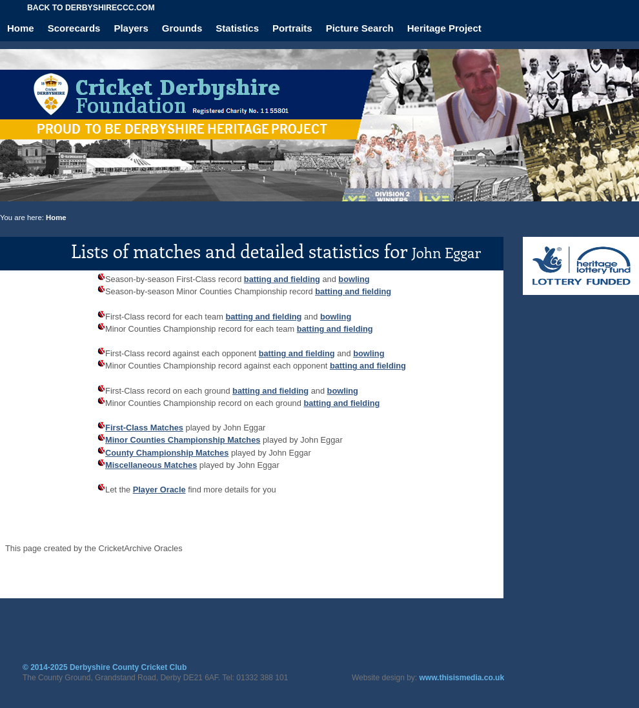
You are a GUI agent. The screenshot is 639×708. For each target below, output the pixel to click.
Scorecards (74, 28)
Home (20, 28)
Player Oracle (159, 489)
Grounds (182, 28)
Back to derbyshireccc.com (91, 7)
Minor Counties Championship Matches (182, 440)
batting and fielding (282, 279)
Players (131, 28)
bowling (353, 279)
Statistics (237, 28)
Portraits (292, 28)
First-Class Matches (144, 427)
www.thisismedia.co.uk (462, 677)
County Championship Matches (166, 453)
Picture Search (360, 28)
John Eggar (446, 252)
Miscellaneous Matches (151, 465)
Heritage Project (444, 28)
